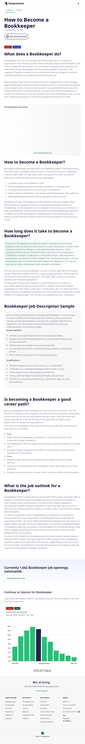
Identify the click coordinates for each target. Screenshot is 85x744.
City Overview (44, 705)
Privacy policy (67, 708)
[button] (78, 3)
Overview (9, 10)
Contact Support (42, 691)
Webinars (25, 718)
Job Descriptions (27, 705)
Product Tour (9, 715)
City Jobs (25, 708)
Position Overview (46, 715)
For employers (10, 705)
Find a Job (43, 701)
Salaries (19, 10)
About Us (66, 701)
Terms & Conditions (69, 705)
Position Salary (45, 718)
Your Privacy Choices (69, 712)
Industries (25, 712)
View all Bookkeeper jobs (42, 153)
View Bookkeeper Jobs (16, 578)
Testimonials (9, 712)
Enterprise (8, 718)
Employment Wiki (28, 715)
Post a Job (8, 708)
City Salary (43, 708)
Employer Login (10, 701)
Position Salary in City (47, 712)
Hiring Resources (28, 701)
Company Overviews (46, 722)
